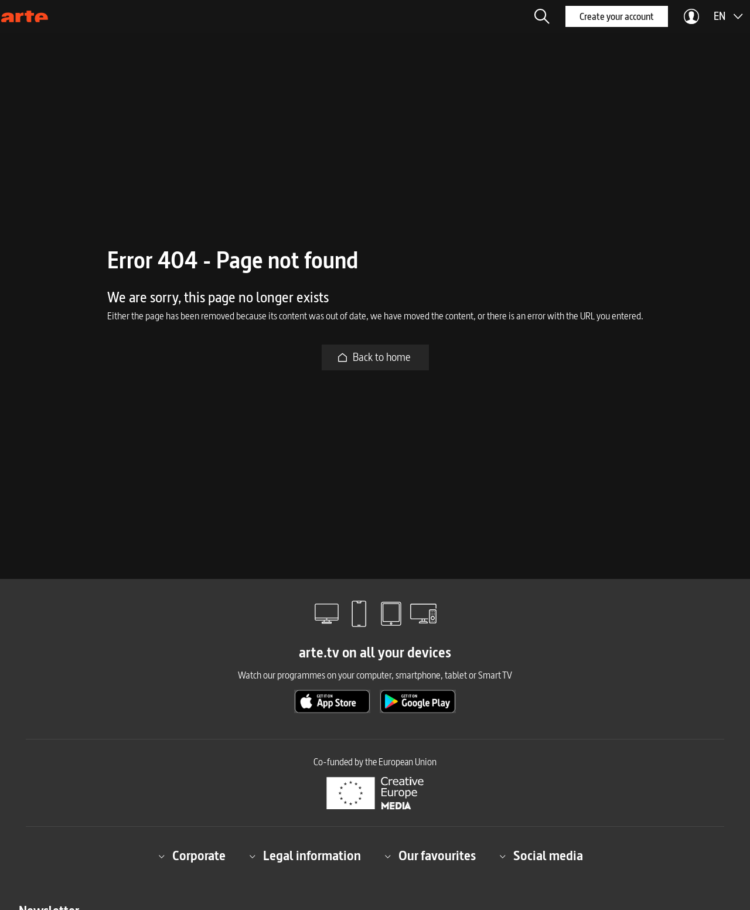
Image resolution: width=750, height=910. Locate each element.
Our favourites (430, 856)
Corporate (192, 856)
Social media (541, 856)
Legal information (305, 856)
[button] (542, 16)
